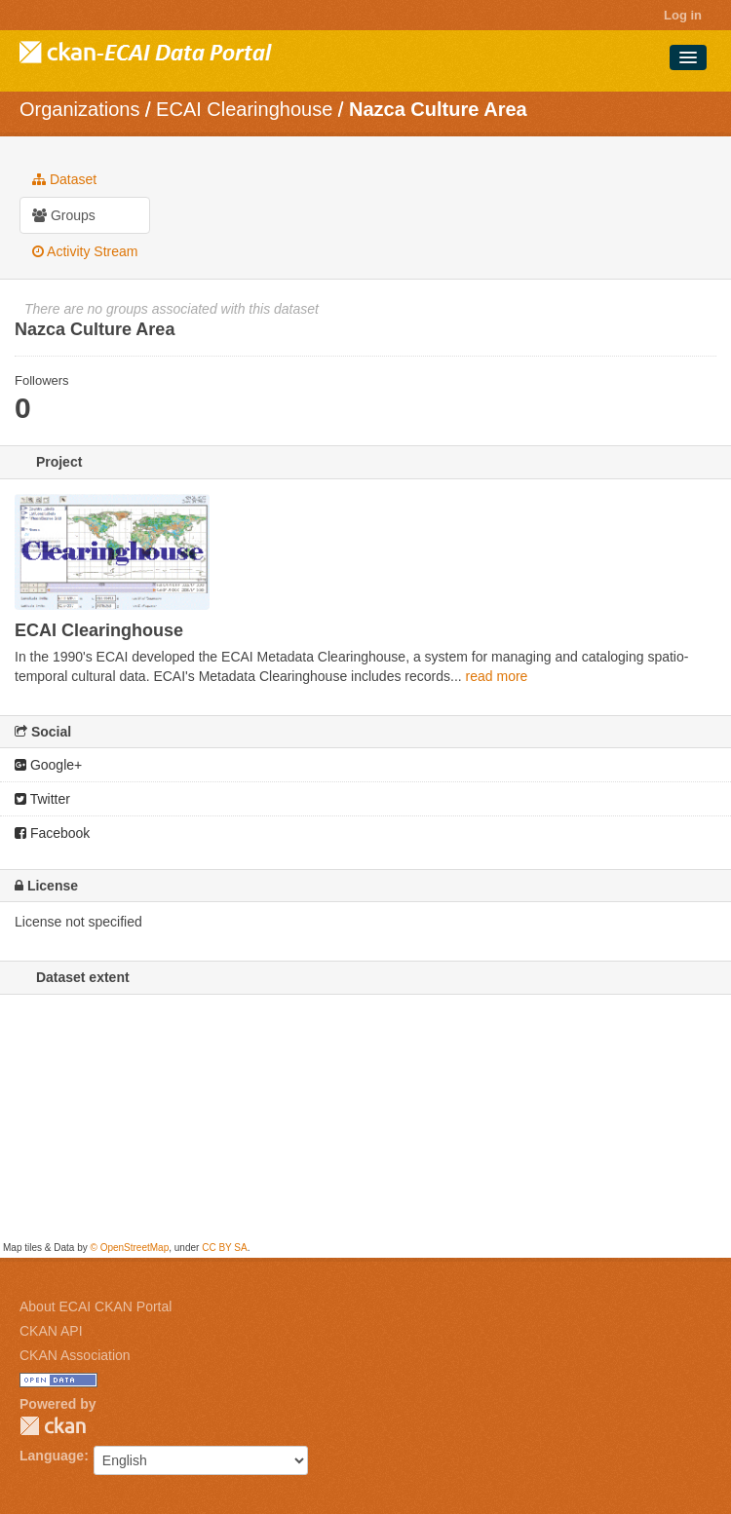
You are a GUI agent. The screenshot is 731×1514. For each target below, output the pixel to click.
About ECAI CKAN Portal (95, 1306)
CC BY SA (225, 1247)
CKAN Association (75, 1355)
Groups (64, 215)
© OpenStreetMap (129, 1247)
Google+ (48, 765)
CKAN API (51, 1331)
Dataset (64, 179)
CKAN (52, 1426)
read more (497, 676)
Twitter (42, 799)
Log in (683, 15)
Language (51, 1455)
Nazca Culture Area (438, 109)
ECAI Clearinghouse (244, 109)
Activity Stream (84, 251)
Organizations (79, 109)
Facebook (52, 833)
